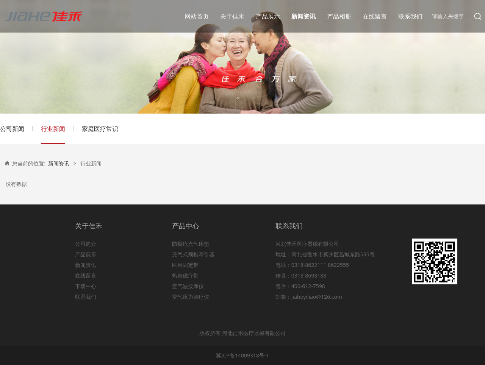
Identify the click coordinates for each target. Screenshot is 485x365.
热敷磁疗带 (185, 275)
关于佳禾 (232, 16)
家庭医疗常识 (100, 129)
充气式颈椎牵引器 (193, 254)
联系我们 (410, 16)
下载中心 (85, 286)
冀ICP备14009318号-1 (242, 355)
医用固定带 (185, 264)
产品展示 (268, 16)
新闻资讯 (303, 16)
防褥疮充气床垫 (190, 243)
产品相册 (339, 16)
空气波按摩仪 (188, 286)
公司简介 (85, 243)
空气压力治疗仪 (190, 296)
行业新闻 (53, 129)
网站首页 (197, 16)
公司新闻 (12, 129)
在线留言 (375, 16)
